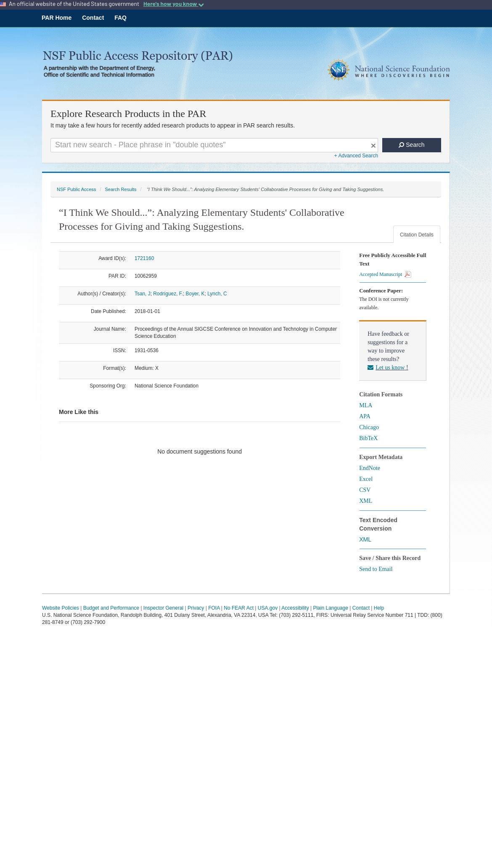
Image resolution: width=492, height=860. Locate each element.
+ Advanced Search (356, 156)
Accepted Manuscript (385, 274)
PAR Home (56, 17)
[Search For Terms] (214, 145)
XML (365, 501)
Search (411, 144)
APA (364, 416)
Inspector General (163, 608)
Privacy (196, 608)
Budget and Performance (111, 608)
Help (379, 608)
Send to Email (375, 569)
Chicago (369, 427)
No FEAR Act (239, 608)
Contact (93, 17)
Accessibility (295, 608)
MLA (365, 405)
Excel (366, 479)
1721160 (144, 258)
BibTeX (368, 438)
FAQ (120, 17)
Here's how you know (173, 4)
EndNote (369, 468)
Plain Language (330, 608)
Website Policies (60, 608)
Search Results (120, 189)
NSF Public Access (76, 189)
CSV (364, 490)
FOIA (214, 608)
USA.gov (268, 608)
